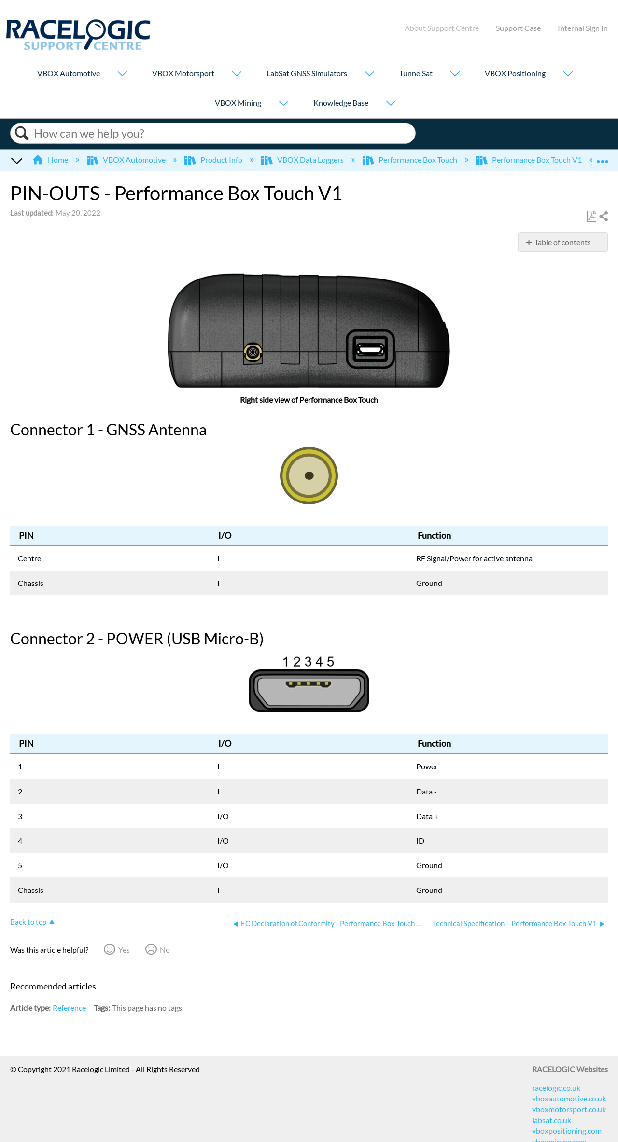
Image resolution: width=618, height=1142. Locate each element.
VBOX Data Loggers (303, 159)
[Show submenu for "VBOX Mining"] (283, 104)
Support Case (518, 27)
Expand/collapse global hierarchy (16, 160)
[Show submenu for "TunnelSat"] (455, 75)
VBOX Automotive (68, 73)
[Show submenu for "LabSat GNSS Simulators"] (369, 75)
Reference (69, 1007)
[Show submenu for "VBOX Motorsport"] (236, 75)
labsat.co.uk (551, 1120)
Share (603, 217)
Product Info (214, 159)
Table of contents (562, 242)
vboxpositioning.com (567, 1130)
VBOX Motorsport (183, 73)
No (165, 949)
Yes (124, 949)
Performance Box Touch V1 (529, 159)
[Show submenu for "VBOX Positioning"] (568, 75)
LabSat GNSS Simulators (307, 73)
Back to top (28, 922)
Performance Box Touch (411, 159)
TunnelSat (416, 73)
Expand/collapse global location (602, 157)
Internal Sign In (583, 27)
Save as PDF (591, 217)
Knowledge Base (340, 102)
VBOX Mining (238, 102)
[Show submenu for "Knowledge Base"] (390, 104)
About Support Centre (442, 27)
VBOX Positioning (515, 73)
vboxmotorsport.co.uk (569, 1109)
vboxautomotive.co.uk (569, 1098)
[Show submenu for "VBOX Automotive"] (122, 75)
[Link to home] (78, 47)
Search (22, 133)
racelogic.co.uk (556, 1087)
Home (51, 159)
